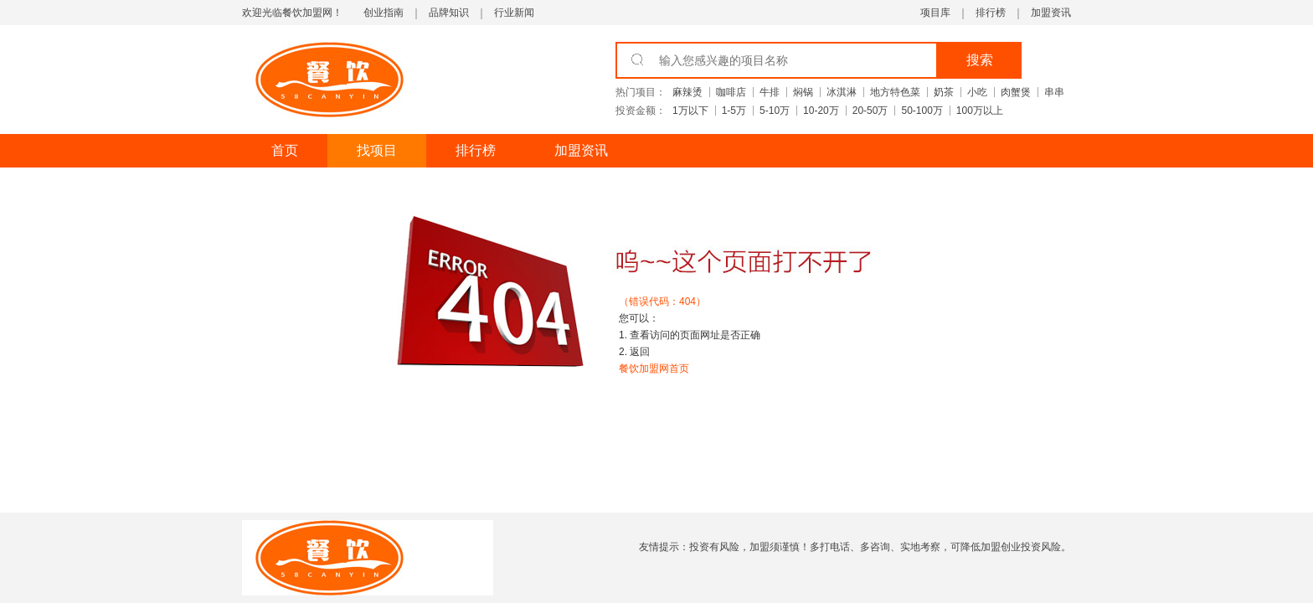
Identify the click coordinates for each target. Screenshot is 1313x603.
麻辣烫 (687, 92)
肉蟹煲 (1016, 92)
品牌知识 (449, 12)
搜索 (979, 60)
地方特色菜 (895, 92)
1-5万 (734, 111)
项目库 (935, 12)
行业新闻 (514, 12)
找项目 (377, 150)
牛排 (769, 92)
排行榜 (991, 12)
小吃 (977, 92)
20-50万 (870, 111)
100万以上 (979, 111)
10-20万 (821, 111)
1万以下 (690, 111)
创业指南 (383, 12)
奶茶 (944, 92)
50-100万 (921, 111)
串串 (1054, 92)
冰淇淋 (841, 92)
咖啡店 (731, 92)
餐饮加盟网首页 (654, 368)
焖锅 (803, 92)
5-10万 (774, 111)
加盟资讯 (1051, 12)
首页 (284, 150)
